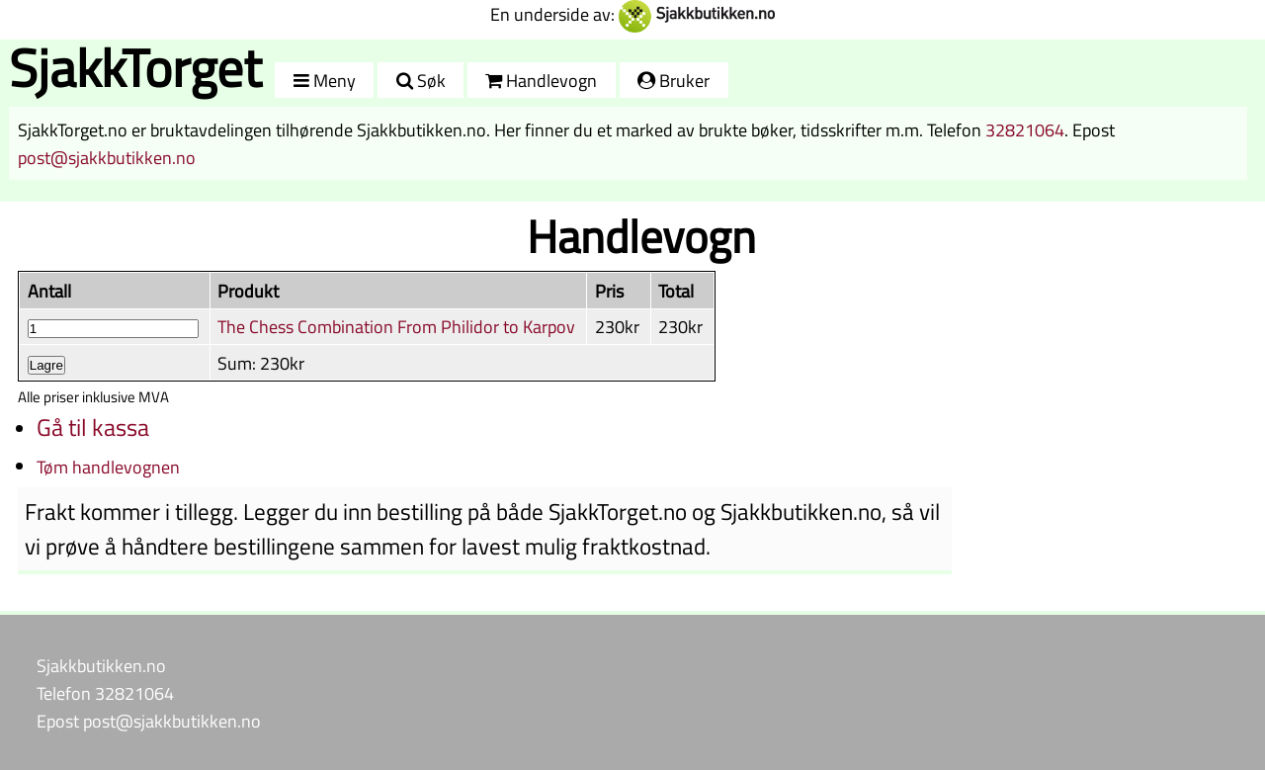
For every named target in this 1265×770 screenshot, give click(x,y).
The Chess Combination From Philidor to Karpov (396, 326)
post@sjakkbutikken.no (107, 157)
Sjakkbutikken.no (101, 665)
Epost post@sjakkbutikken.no (149, 720)
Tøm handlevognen (108, 466)
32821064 (1024, 129)
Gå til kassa (93, 427)
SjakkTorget (135, 68)
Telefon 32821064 (105, 693)
